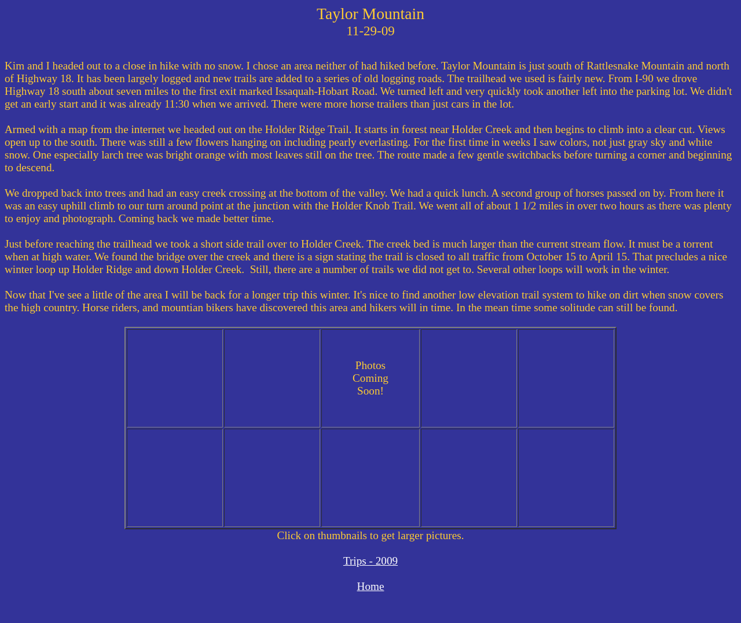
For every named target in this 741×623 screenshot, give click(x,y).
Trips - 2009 (370, 561)
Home (370, 586)
